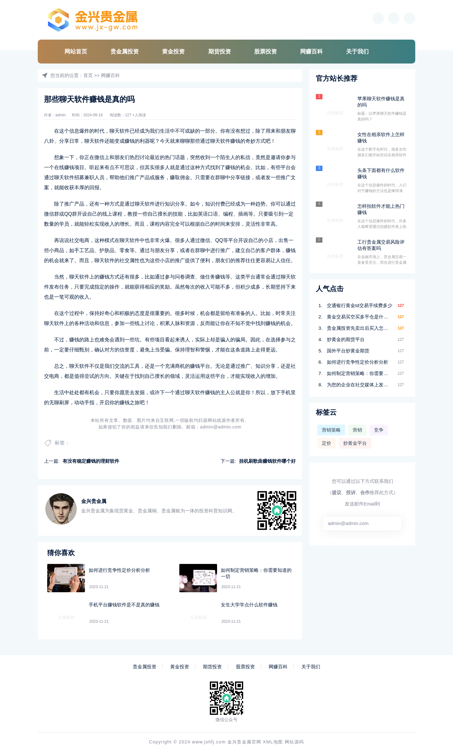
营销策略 (331, 430)
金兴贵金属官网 (244, 741)
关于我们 (357, 51)
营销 (357, 430)
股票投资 (265, 51)
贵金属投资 (124, 51)
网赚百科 (311, 51)
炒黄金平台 (355, 443)
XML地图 (273, 741)
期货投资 (219, 51)
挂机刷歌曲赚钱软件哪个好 (267, 461)
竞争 (378, 430)
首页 (88, 75)
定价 (326, 443)
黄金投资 (173, 51)
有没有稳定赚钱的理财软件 (91, 461)
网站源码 (294, 741)
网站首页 (75, 51)
